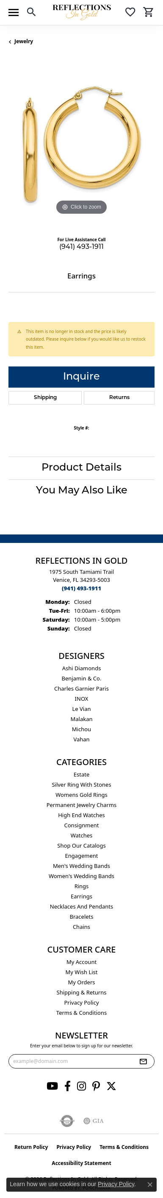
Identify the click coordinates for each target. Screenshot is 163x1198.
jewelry (23, 41)
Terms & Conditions (81, 1012)
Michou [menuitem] (81, 729)
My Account (81, 962)
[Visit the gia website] (93, 1121)
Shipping (45, 397)
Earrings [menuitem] (81, 896)
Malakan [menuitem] (81, 719)
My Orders (81, 982)
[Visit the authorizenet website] (67, 1121)
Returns (119, 397)
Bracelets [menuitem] (81, 916)
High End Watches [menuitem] (81, 815)
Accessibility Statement (81, 1163)
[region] (81, 144)
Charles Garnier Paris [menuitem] (81, 688)
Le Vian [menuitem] (81, 709)
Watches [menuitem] (82, 835)
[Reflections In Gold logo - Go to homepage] (81, 12)
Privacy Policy (81, 1002)
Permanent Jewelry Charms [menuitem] (82, 805)
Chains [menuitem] (81, 927)
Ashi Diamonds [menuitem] (81, 668)
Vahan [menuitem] (81, 739)
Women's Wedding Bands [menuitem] (81, 876)
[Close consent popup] (149, 1184)
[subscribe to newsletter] (143, 1061)
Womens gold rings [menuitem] (81, 795)
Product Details (81, 468)
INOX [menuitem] (81, 698)
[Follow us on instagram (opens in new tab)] (81, 1086)
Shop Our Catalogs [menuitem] (81, 845)
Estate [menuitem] (81, 774)
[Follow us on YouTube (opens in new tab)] (52, 1086)
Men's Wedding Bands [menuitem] (81, 866)
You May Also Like (81, 491)
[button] (31, 13)
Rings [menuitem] (82, 886)
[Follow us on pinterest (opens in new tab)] (96, 1086)
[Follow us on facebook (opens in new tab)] (67, 1086)
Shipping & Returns (82, 992)
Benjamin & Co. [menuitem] (82, 678)
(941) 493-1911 (81, 247)
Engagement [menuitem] (81, 855)
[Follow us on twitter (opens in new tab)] (111, 1086)
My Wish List (82, 972)
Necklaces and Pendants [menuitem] (81, 906)
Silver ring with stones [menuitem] (81, 784)
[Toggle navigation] (13, 12)
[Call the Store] (81, 588)
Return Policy (31, 1147)
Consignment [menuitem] (81, 825)
